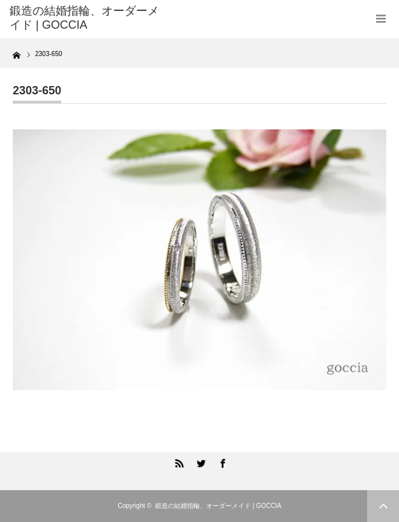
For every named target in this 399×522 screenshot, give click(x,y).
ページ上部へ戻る (383, 506)
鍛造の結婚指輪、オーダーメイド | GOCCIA (218, 505)
